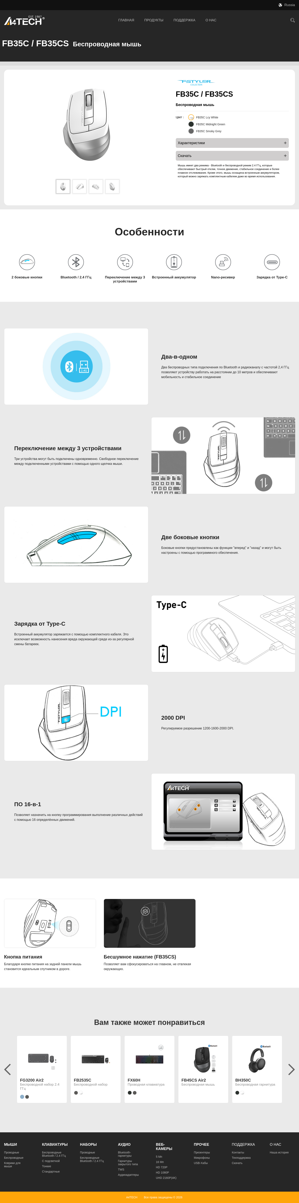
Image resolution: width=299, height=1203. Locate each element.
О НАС (210, 20)
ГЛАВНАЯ (126, 20)
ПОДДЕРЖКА (184, 20)
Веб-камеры (164, 1146)
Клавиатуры (55, 1144)
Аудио (124, 1144)
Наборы (88, 1144)
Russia (289, 5)
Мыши (10, 1144)
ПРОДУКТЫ (153, 20)
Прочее (201, 1144)
